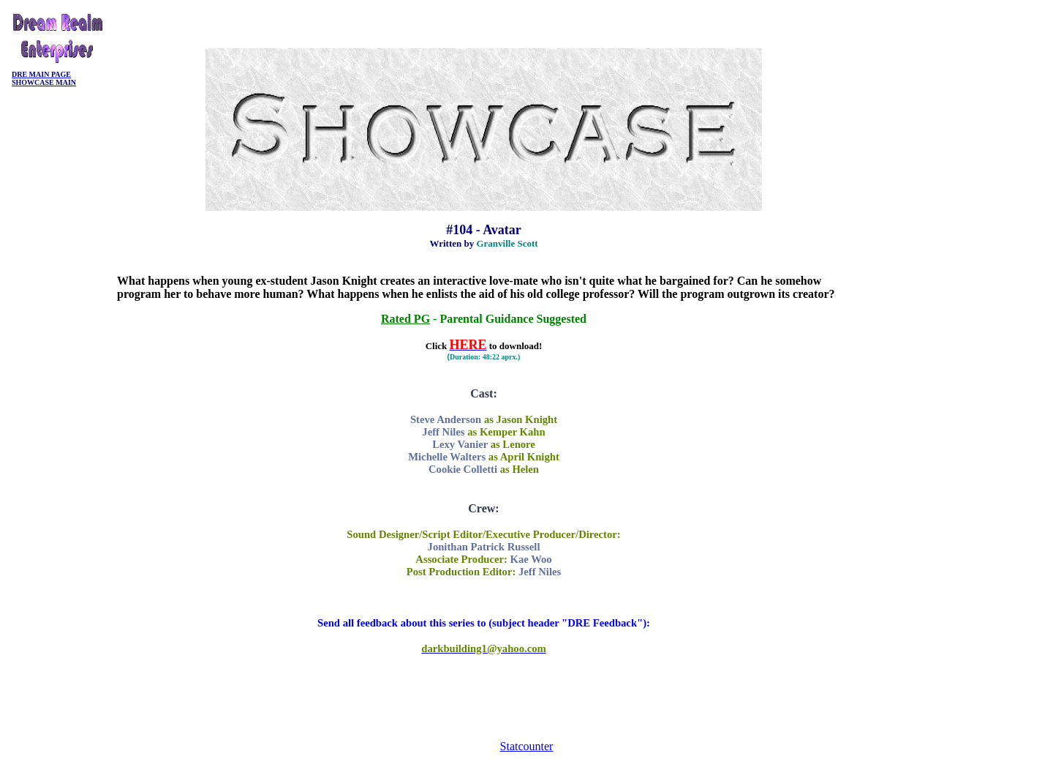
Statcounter (527, 746)
